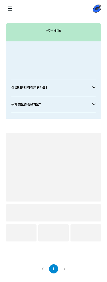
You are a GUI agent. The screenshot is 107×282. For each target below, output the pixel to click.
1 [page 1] (53, 268)
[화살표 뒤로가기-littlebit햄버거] (10, 8)
